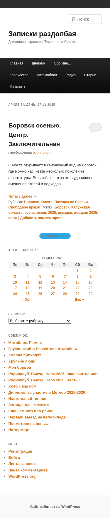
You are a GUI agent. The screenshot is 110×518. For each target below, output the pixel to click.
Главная (16, 63)
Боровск (31, 202)
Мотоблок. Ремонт (26, 342)
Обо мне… (63, 63)
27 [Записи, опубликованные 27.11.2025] (53, 294)
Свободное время (24, 207)
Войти (14, 457)
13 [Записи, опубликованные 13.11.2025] (53, 282)
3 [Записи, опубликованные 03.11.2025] (15, 276)
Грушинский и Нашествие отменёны (43, 349)
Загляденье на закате (29, 405)
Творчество (19, 75)
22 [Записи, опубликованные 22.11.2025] (77, 288)
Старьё (90, 75)
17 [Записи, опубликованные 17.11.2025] (15, 288)
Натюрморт (19, 430)
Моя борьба (20, 367)
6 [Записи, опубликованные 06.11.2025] (53, 276)
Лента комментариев (28, 470)
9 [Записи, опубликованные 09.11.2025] (90, 276)
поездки (65, 213)
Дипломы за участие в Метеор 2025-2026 (47, 392)
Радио (70, 75)
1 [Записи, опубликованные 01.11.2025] (78, 271)
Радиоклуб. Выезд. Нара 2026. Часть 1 (45, 380)
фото (13, 218)
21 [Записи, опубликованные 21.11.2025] (65, 288)
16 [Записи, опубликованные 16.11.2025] (90, 282)
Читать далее (23, 196)
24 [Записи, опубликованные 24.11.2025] (15, 294)
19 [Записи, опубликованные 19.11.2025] (40, 288)
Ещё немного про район (31, 411)
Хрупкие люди (22, 361)
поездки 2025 (85, 213)
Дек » (79, 299)
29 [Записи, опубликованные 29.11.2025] (77, 294)
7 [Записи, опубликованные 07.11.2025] (65, 276)
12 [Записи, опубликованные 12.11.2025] (40, 282)
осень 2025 (46, 213)
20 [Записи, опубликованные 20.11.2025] (53, 288)
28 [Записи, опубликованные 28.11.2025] (65, 294)
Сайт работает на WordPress (55, 507)
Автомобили (47, 75)
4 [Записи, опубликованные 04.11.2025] (28, 276)
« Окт (26, 299)
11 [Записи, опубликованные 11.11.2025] (27, 282)
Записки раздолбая (42, 34)
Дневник (38, 63)
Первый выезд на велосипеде (37, 417)
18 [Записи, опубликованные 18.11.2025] (27, 288)
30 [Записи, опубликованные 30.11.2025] (90, 294)
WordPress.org (22, 476)
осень (30, 213)
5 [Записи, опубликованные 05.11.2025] (40, 276)
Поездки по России (71, 202)
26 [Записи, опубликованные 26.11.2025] (40, 294)
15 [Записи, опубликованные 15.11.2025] (77, 282)
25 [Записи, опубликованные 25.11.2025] (27, 294)
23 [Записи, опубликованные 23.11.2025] (90, 288)
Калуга (47, 202)
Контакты (17, 87)
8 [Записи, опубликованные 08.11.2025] (78, 276)
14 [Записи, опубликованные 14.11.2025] (65, 282)
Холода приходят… (27, 355)
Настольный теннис (27, 398)
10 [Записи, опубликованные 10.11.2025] (15, 282)
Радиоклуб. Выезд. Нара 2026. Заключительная (54, 374)
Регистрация (20, 451)
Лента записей (22, 463)
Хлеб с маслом (23, 386)
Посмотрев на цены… (29, 423)
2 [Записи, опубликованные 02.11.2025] (90, 271)
